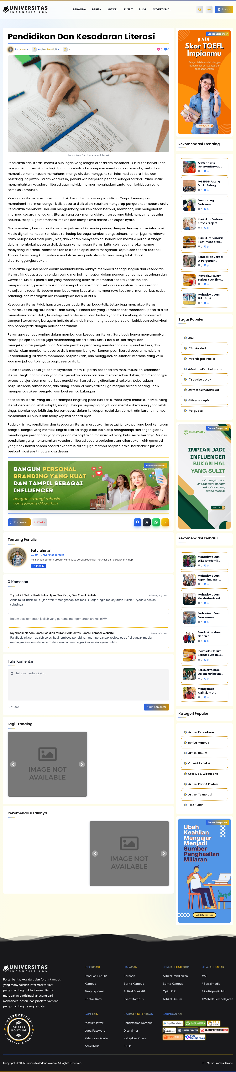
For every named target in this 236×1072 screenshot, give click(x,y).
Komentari (19, 522)
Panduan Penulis (96, 976)
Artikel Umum (195, 753)
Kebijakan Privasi (135, 1038)
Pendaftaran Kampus (138, 1023)
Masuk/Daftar (94, 1023)
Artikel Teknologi (198, 794)
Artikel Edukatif (134, 991)
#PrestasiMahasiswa (201, 390)
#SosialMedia (196, 348)
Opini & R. (169, 991)
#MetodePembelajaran (203, 369)
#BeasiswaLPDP (197, 379)
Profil (38, 565)
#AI (189, 338)
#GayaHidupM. (197, 400)
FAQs (127, 1046)
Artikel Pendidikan (199, 732)
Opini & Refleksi (197, 763)
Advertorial (161, 9)
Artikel (112, 9)
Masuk (224, 9)
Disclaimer (131, 1030)
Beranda (79, 9)
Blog (142, 9)
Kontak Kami (93, 999)
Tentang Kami (94, 991)
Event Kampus (134, 999)
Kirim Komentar (156, 707)
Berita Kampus (196, 743)
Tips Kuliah (193, 805)
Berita (96, 9)
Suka (39, 522)
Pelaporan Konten (97, 1038)
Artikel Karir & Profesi (201, 784)
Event (128, 9)
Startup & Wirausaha (201, 774)
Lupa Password (95, 1030)
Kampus (90, 983)
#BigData (193, 411)
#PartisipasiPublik (199, 359)
